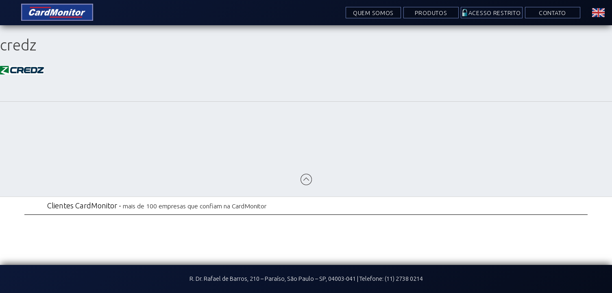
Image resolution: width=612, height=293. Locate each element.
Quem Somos (373, 13)
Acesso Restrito (494, 13)
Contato (552, 13)
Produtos (431, 13)
